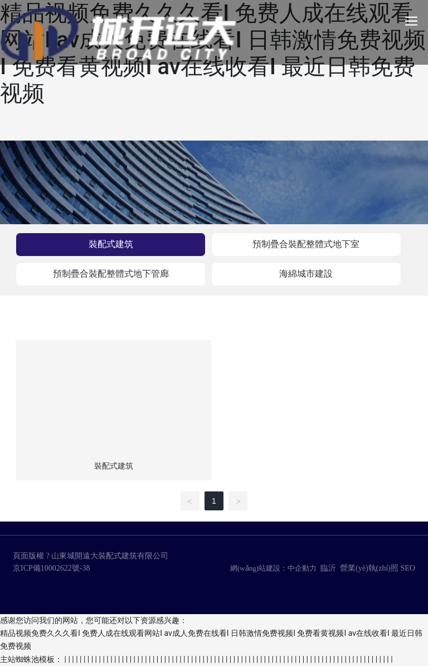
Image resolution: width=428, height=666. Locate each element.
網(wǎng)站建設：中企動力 (273, 568)
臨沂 (328, 568)
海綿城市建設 (306, 273)
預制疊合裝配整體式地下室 (305, 244)
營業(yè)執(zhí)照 (369, 568)
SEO (408, 568)
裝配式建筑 (111, 244)
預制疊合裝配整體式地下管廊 (111, 273)
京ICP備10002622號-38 (51, 568)
